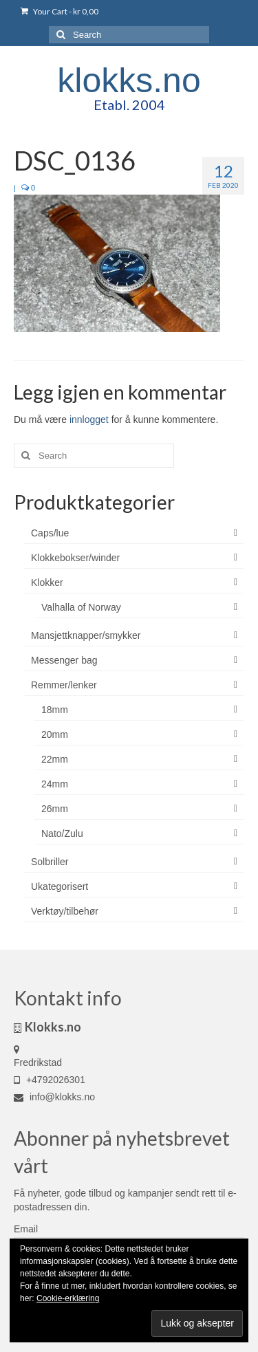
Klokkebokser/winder (75, 557)
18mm (54, 709)
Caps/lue (50, 532)
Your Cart (59, 11)
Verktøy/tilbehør (64, 911)
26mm (54, 808)
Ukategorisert (59, 886)
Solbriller (49, 861)
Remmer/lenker (64, 684)
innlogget (89, 419)
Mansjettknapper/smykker (86, 635)
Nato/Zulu (62, 833)
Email (26, 1228)
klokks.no (128, 80)
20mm (54, 734)
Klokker (47, 582)
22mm (54, 759)
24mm (54, 783)
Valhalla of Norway (81, 607)
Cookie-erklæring (67, 1298)
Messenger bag (64, 660)
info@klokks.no (54, 1096)
